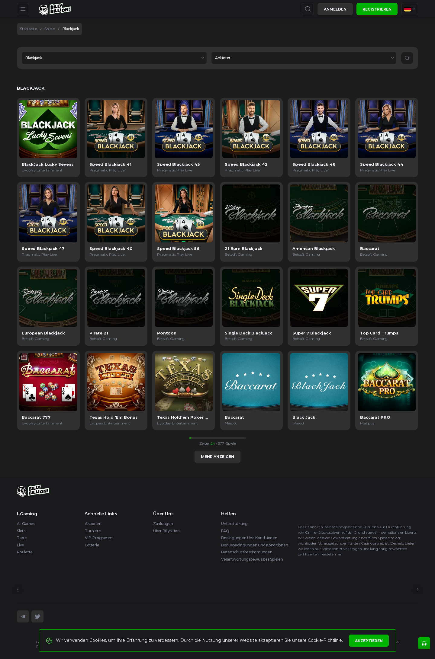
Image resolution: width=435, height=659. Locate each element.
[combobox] (409, 9)
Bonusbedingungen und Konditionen (254, 545)
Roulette (25, 552)
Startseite (28, 29)
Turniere (93, 531)
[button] (114, 58)
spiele (49, 29)
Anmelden (335, 9)
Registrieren (377, 9)
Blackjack (71, 29)
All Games (26, 523)
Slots (21, 531)
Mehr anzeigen (217, 456)
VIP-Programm (98, 538)
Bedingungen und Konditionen (249, 538)
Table (22, 538)
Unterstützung (234, 523)
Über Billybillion (166, 531)
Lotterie (92, 545)
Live (20, 545)
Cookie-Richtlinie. (325, 640)
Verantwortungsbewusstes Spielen (252, 559)
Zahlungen (163, 523)
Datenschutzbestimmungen (246, 552)
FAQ (225, 531)
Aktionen (93, 523)
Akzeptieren (369, 640)
